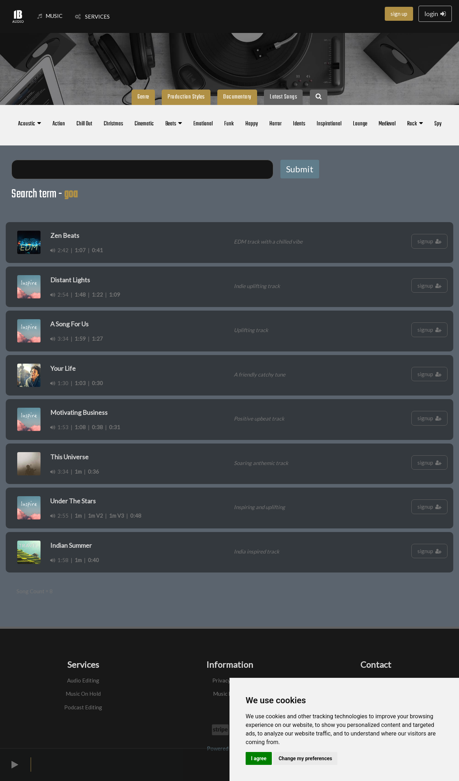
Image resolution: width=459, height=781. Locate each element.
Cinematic (144, 124)
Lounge (360, 124)
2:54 (59, 294)
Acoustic (29, 124)
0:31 (114, 427)
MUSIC (49, 16)
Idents (299, 124)
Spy (437, 124)
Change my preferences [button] (305, 758)
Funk (229, 124)
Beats (173, 124)
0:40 (93, 560)
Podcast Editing (83, 707)
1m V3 (116, 515)
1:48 (80, 294)
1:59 (80, 338)
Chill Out (84, 124)
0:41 (97, 250)
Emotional (203, 124)
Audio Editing (83, 680)
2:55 (59, 515)
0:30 (97, 383)
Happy (251, 124)
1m (78, 471)
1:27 (97, 338)
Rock (415, 124)
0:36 (93, 471)
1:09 (114, 294)
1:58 (59, 560)
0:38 (97, 427)
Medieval (387, 124)
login (435, 14)
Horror (275, 124)
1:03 (80, 383)
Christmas (113, 124)
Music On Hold (83, 693)
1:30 (59, 383)
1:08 (80, 427)
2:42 (59, 250)
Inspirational (329, 124)
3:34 (59, 338)
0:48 (135, 515)
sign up (399, 13)
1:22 (97, 294)
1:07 (80, 250)
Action (58, 124)
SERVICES (92, 16)
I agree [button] (258, 758)
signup (429, 241)
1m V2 (95, 515)
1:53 (59, 427)
